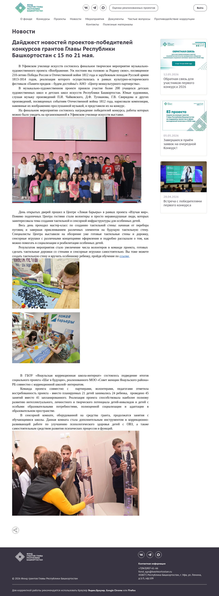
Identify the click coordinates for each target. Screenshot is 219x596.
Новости (75, 19)
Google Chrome (114, 590)
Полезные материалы (118, 24)
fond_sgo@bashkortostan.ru (155, 571)
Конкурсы (43, 19)
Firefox (132, 590)
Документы (116, 19)
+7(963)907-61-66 (148, 568)
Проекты (60, 19)
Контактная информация (151, 563)
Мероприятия (94, 19)
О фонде (26, 19)
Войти (200, 7)
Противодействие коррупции (174, 19)
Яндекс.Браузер (96, 590)
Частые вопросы (139, 19)
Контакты (92, 24)
